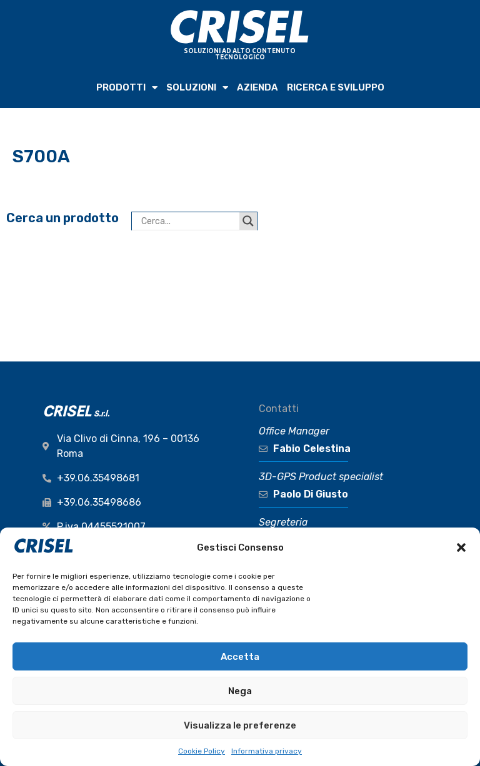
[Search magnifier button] (248, 221)
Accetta (240, 656)
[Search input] (188, 221)
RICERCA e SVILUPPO (335, 87)
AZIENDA (257, 87)
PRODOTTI (127, 88)
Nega (240, 691)
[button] (461, 547)
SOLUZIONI (197, 88)
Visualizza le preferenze (240, 725)
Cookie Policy (201, 751)
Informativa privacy (266, 751)
